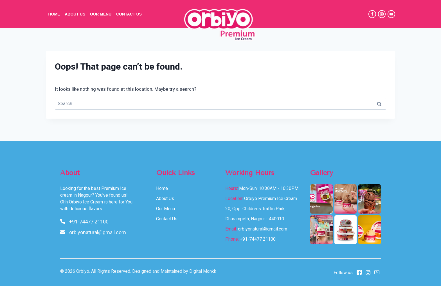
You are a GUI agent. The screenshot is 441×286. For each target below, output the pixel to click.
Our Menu (100, 14)
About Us (75, 14)
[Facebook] (372, 14)
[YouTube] (391, 14)
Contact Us (129, 14)
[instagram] (368, 272)
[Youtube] (376, 273)
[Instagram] (382, 14)
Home (54, 14)
